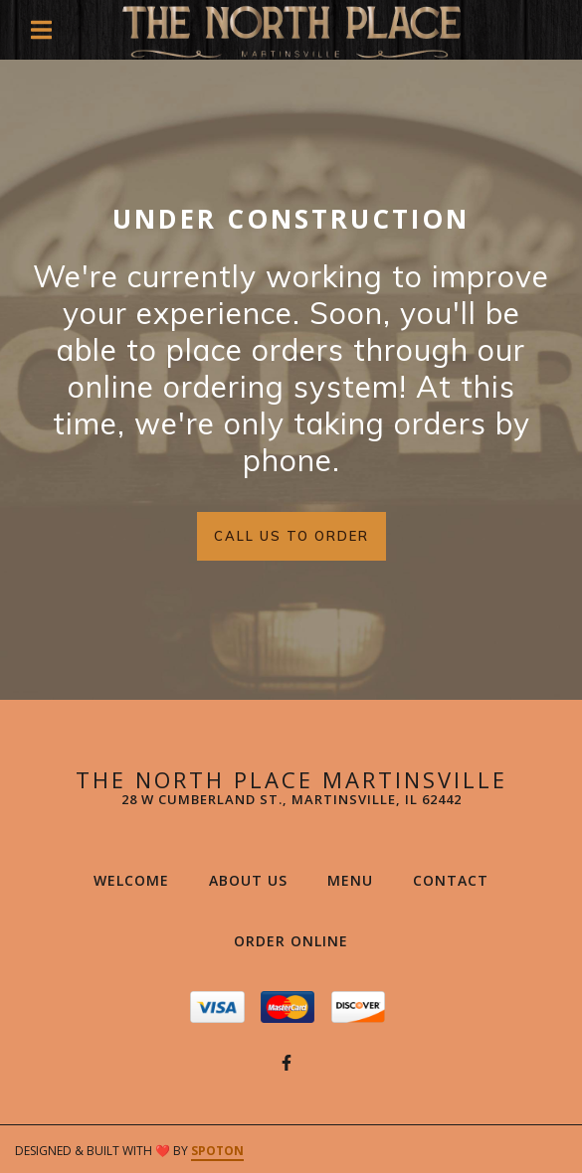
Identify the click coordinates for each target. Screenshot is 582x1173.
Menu (356, 880)
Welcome (137, 880)
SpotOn (217, 1150)
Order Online (297, 940)
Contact (456, 880)
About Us (254, 880)
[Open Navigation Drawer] (41, 30)
